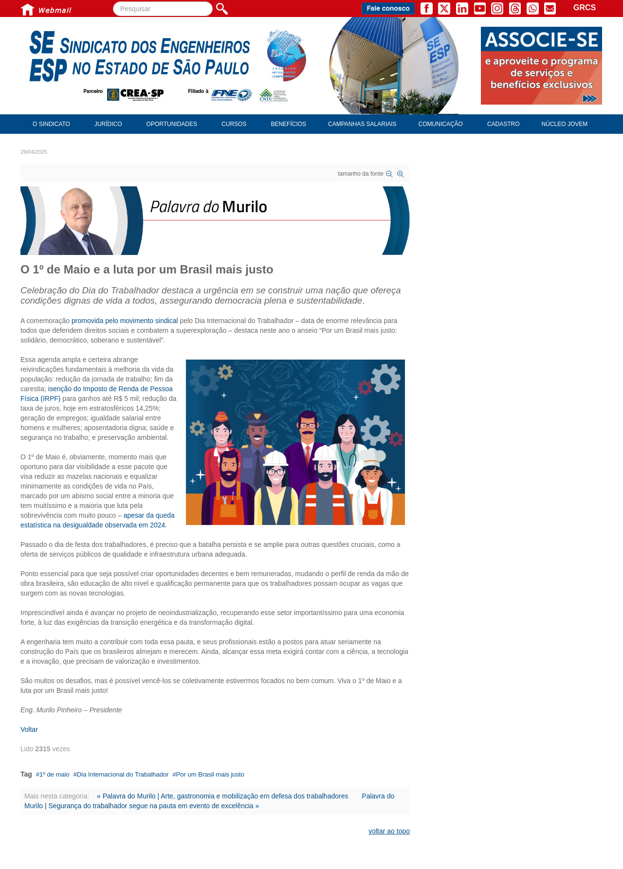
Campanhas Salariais (362, 124)
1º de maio (54, 774)
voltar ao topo (389, 831)
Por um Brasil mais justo (210, 774)
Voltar (29, 729)
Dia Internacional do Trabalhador (123, 774)
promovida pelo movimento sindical (125, 321)
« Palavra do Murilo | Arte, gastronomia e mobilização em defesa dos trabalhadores (222, 796)
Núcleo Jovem (565, 124)
